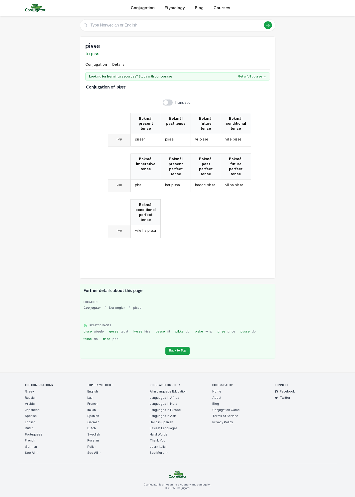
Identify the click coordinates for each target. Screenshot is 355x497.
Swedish (93, 434)
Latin (90, 398)
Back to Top (177, 350)
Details (118, 64)
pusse (248, 331)
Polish (91, 446)
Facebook (285, 391)
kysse (142, 331)
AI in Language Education (168, 391)
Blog (199, 7)
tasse (91, 339)
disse (94, 331)
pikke (182, 331)
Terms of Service (225, 416)
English (30, 422)
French (30, 440)
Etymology (175, 7)
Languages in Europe (165, 410)
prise (226, 331)
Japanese (32, 410)
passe (163, 331)
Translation (184, 102)
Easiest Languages (164, 428)
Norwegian (117, 308)
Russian (30, 398)
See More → (159, 452)
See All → (32, 452)
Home (216, 391)
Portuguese (33, 434)
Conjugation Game (226, 410)
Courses (222, 7)
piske (203, 331)
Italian (91, 410)
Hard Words (158, 434)
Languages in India (163, 404)
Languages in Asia (163, 416)
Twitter (282, 398)
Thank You (157, 440)
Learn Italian (158, 446)
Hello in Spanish (161, 422)
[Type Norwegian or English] (177, 25)
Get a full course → (252, 76)
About (216, 398)
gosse (118, 331)
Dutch (29, 428)
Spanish (31, 416)
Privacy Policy (222, 422)
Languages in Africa (164, 398)
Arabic (30, 404)
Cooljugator (92, 308)
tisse (110, 339)
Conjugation (143, 7)
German (31, 446)
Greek (29, 391)
